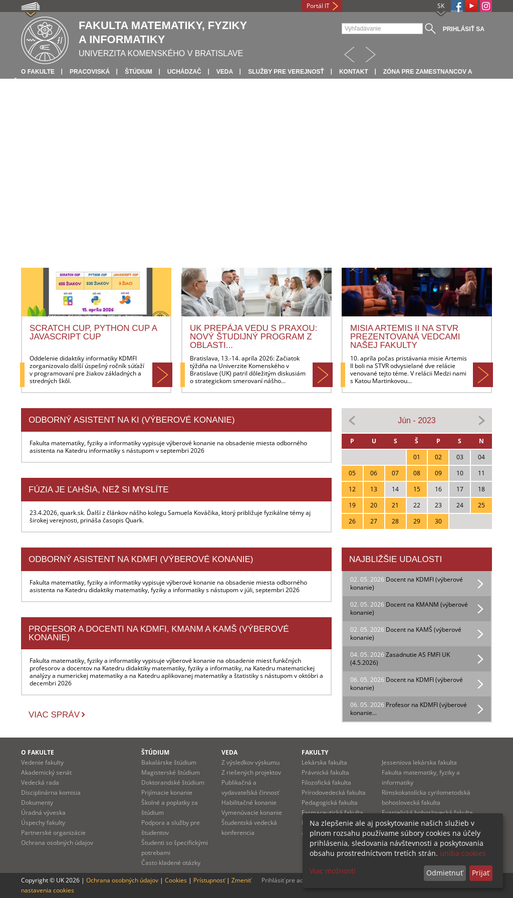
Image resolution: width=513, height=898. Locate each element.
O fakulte (38, 71)
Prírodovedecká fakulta (334, 792)
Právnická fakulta (325, 772)
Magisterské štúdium (170, 772)
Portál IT (318, 6)
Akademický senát (46, 772)
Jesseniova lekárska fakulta (419, 762)
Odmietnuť (444, 872)
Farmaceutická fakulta (332, 812)
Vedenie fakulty (42, 762)
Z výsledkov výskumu (250, 762)
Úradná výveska (43, 812)
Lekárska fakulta (324, 762)
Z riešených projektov (251, 772)
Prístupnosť (209, 880)
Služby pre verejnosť (286, 71)
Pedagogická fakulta (330, 802)
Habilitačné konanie (249, 802)
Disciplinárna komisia (51, 792)
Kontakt (353, 71)
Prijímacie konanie (166, 792)
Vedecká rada (40, 782)
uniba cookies (463, 853)
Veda (224, 71)
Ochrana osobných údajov (57, 842)
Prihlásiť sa (463, 29)
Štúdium (138, 71)
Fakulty (315, 752)
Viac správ (54, 715)
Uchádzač (184, 71)
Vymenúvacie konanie (251, 812)
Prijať (480, 872)
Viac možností (333, 870)
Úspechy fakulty (43, 822)
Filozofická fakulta (326, 782)
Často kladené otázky (170, 862)
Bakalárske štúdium (168, 762)
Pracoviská (90, 71)
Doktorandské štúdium (172, 782)
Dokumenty (37, 802)
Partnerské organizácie (53, 832)
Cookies (176, 880)
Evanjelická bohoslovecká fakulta (427, 812)
